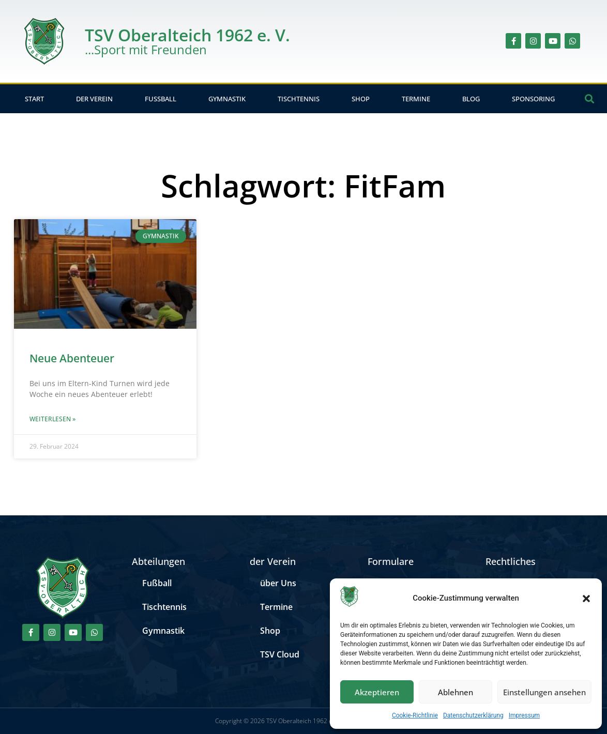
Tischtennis (299, 98)
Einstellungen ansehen (544, 692)
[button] (586, 598)
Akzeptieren (377, 692)
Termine (416, 98)
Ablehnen (455, 692)
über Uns (278, 583)
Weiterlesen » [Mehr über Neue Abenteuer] (52, 419)
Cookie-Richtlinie (415, 715)
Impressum (524, 715)
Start (34, 98)
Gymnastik (227, 98)
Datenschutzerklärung (473, 715)
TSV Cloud (279, 654)
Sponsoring (533, 98)
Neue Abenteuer (71, 358)
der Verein (94, 98)
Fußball (160, 98)
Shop (361, 98)
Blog (471, 98)
